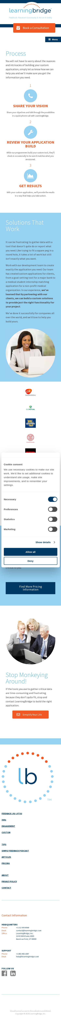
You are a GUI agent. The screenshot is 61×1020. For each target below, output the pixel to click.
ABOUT (5, 875)
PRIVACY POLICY (9, 881)
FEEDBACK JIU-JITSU (12, 813)
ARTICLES (6, 857)
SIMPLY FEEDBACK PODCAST (15, 850)
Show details (43, 542)
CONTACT (6, 887)
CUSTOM (6, 832)
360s (4, 820)
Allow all (30, 551)
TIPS (4, 844)
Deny (30, 561)
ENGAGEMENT (8, 826)
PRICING (6, 863)
